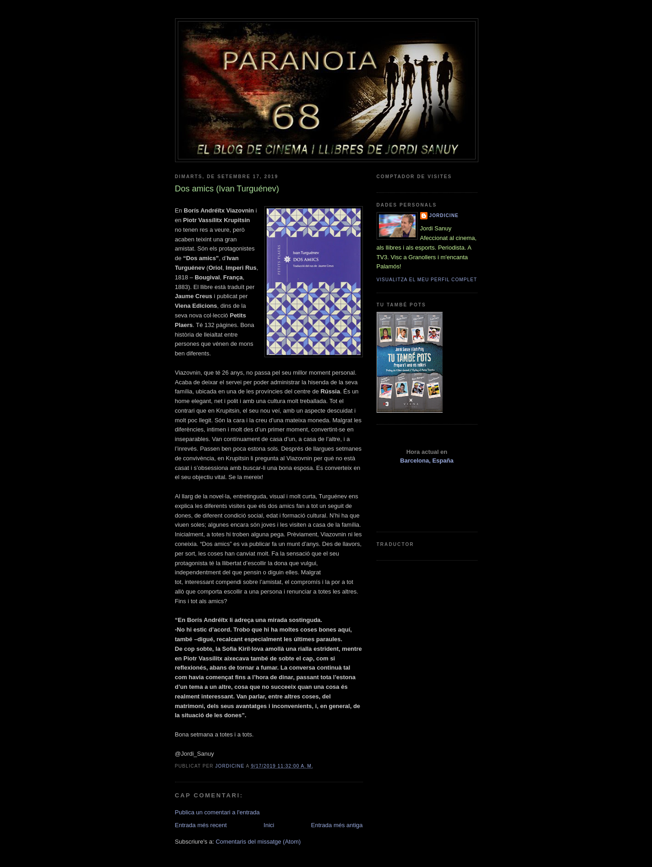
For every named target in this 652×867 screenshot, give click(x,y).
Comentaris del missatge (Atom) (258, 841)
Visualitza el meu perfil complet (427, 279)
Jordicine (444, 215)
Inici (268, 825)
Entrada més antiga (337, 825)
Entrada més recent (201, 825)
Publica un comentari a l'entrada (217, 812)
